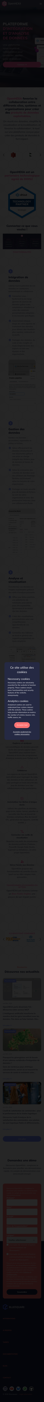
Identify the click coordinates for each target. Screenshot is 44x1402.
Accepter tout (22, 725)
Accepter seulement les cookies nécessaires (22, 733)
